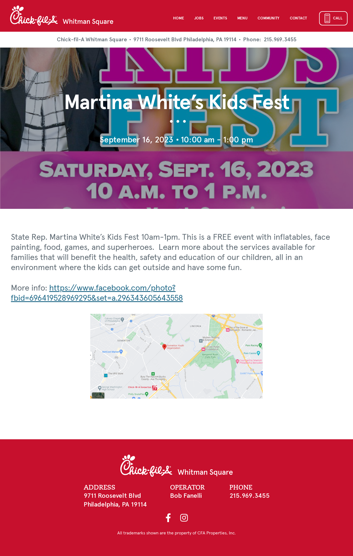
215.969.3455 (280, 39)
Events (220, 18)
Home (178, 18)
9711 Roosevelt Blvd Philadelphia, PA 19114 (185, 39)
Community (268, 18)
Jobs (198, 18)
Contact (298, 18)
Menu (242, 18)
